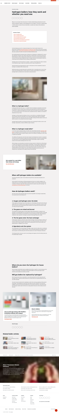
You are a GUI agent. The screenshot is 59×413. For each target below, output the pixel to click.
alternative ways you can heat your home (28, 49)
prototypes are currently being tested (18, 185)
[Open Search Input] (56, 3)
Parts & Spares (21, 3)
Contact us (40, 3)
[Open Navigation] (1, 3)
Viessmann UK (5, 355)
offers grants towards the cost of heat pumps (27, 50)
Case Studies (27, 3)
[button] (56, 410)
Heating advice (11, 355)
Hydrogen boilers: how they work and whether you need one (24, 355)
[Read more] (11, 338)
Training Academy (34, 3)
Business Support (14, 3)
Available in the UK (7, 3)
